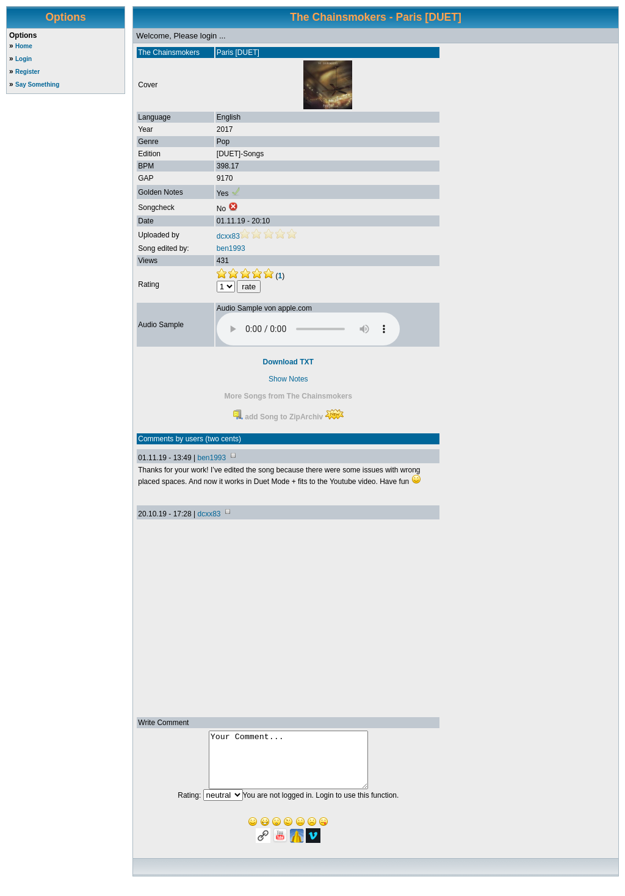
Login (23, 59)
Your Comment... (288, 765)
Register (27, 71)
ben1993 (231, 248)
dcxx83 (228, 236)
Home (23, 46)
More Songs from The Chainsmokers (288, 396)
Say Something (37, 84)
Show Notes (288, 379)
